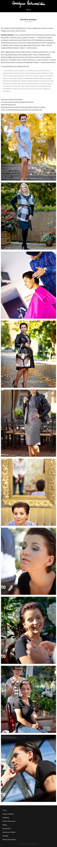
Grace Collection (8, 814)
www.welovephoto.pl (8, 105)
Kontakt (5, 836)
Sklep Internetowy (9, 839)
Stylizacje (5, 817)
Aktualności (6, 828)
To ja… (4, 810)
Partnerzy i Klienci (8, 832)
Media (4, 825)
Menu (28, 10)
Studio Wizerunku (8, 821)
